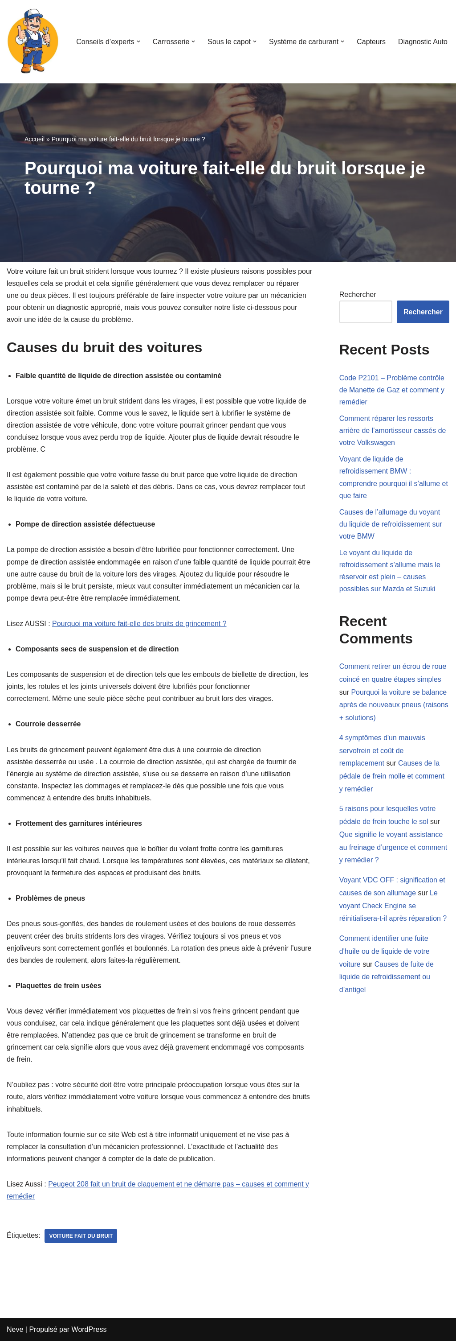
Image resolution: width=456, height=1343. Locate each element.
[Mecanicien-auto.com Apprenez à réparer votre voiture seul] (33, 41)
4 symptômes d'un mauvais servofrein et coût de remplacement (382, 751)
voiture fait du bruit (81, 1238)
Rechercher (357, 294)
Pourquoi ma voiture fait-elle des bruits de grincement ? (139, 624)
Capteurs (371, 41)
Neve (15, 1331)
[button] (138, 41)
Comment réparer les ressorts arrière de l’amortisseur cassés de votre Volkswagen (392, 430)
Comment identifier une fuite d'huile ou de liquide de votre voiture (384, 952)
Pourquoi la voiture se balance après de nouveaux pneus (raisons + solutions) (394, 705)
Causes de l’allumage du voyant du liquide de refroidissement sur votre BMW (390, 524)
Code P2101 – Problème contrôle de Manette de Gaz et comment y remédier (392, 390)
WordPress (89, 1331)
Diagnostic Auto (423, 41)
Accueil (34, 139)
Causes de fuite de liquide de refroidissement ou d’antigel (386, 978)
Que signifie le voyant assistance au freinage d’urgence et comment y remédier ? (393, 848)
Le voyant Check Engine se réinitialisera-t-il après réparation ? (393, 907)
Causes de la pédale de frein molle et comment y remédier (392, 777)
